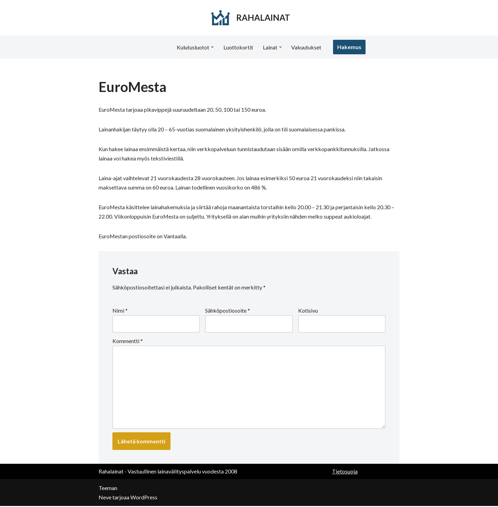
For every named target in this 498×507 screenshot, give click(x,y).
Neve (105, 498)
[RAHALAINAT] (249, 17)
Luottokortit (238, 47)
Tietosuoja (345, 472)
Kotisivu (308, 311)
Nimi (120, 311)
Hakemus (350, 47)
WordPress (143, 498)
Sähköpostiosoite (227, 311)
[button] (212, 47)
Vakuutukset (307, 47)
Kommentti (127, 341)
